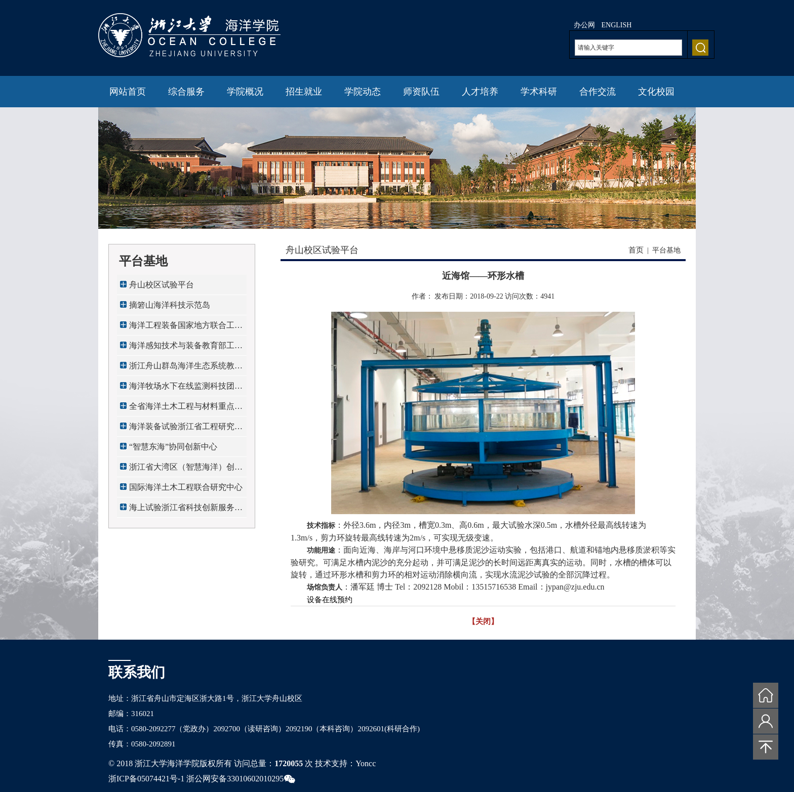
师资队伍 (421, 92)
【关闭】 (483, 621)
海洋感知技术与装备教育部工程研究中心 (186, 348)
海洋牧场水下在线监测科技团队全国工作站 (186, 389)
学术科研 (539, 92)
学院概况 (245, 92)
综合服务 (186, 92)
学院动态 (362, 92)
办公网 (584, 25)
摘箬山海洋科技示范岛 (169, 305)
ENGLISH (617, 25)
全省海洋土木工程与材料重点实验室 (186, 409)
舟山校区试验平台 (161, 284)
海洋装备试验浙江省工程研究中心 (186, 429)
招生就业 (304, 92)
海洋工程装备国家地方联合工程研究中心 (186, 328)
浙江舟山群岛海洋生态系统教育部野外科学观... (186, 368)
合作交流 (597, 92)
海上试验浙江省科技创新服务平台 (186, 510)
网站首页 (127, 92)
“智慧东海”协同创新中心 (173, 446)
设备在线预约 (329, 600)
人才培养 (480, 92)
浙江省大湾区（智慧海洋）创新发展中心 (186, 470)
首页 (636, 250)
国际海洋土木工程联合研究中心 (186, 487)
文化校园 (656, 92)
